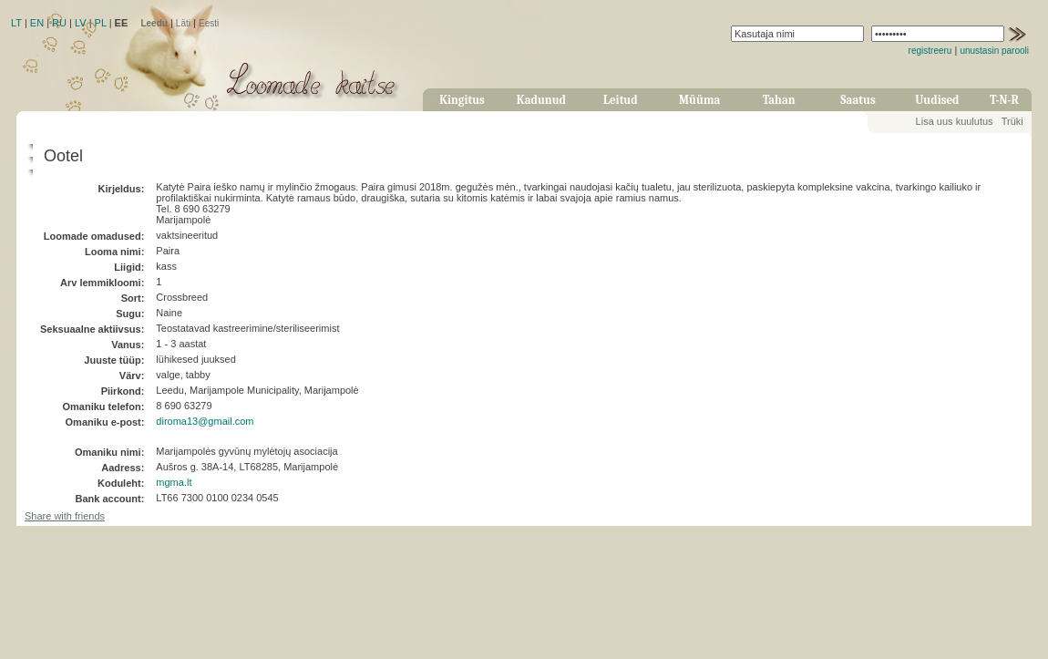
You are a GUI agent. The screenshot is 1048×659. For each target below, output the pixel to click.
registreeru (930, 51)
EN (37, 22)
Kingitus (462, 100)
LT (16, 22)
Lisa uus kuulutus (954, 121)
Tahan (779, 100)
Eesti (209, 23)
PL (101, 22)
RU (59, 22)
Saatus (857, 100)
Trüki (1012, 121)
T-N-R (1004, 100)
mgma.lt (173, 482)
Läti (183, 23)
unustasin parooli (994, 51)
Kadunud (541, 100)
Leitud (620, 100)
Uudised (937, 100)
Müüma (699, 100)
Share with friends (65, 515)
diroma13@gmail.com (204, 421)
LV (81, 22)
